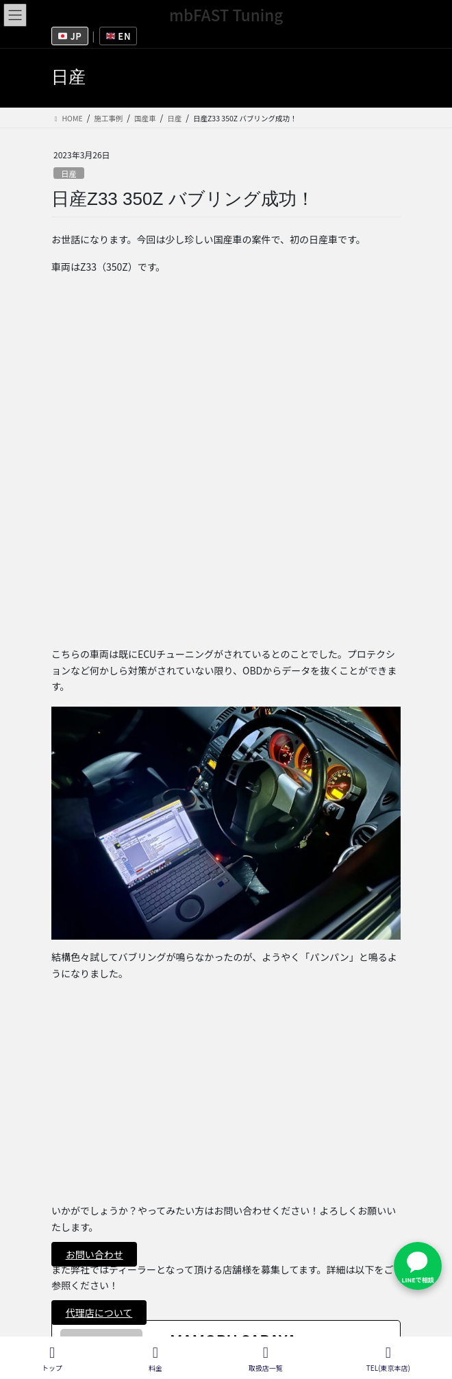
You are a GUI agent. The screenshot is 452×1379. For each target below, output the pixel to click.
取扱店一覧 (75, 1284)
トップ (52, 1358)
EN (118, 35)
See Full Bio (203, 1033)
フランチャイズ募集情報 (103, 1208)
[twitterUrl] (175, 1058)
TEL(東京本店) (388, 1358)
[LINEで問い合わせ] (418, 1266)
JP (70, 35)
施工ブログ (75, 1310)
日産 (68, 173)
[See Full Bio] (241, 1034)
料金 (155, 1358)
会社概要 (70, 1259)
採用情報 (70, 1234)
